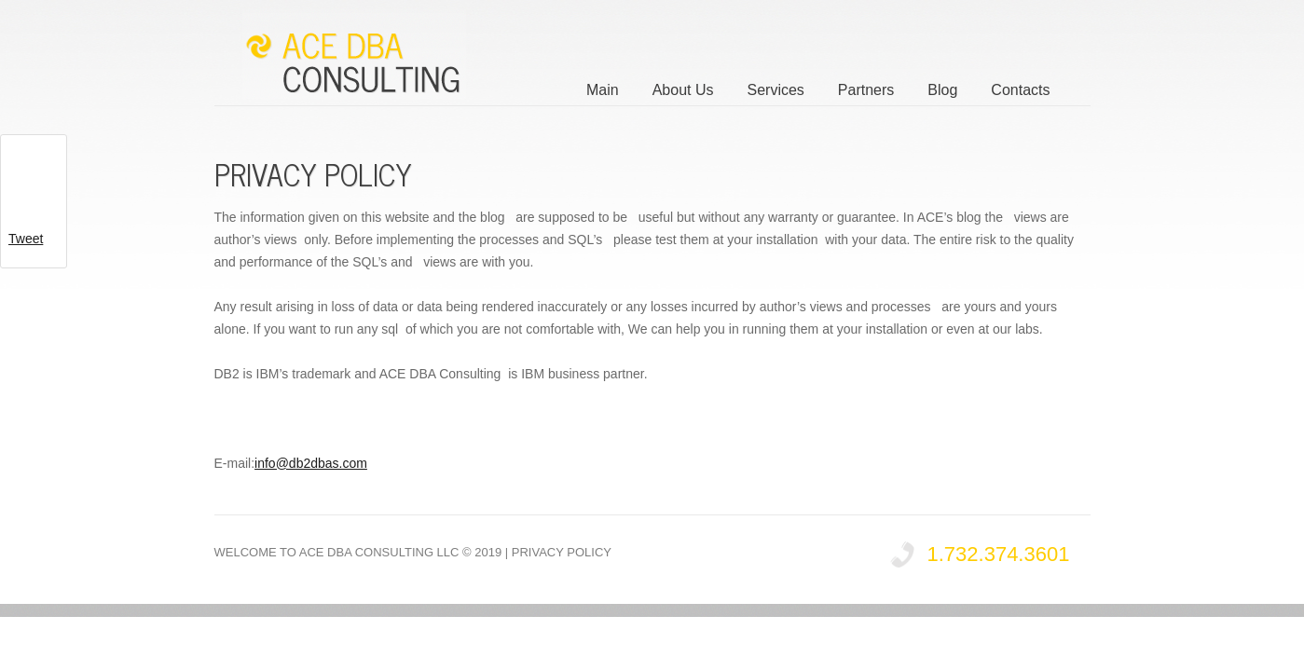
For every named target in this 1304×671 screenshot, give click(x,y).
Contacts (1020, 90)
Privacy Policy (561, 552)
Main (602, 90)
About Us (683, 90)
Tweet (25, 238)
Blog (942, 90)
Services (776, 90)
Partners (866, 90)
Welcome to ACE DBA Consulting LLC (337, 552)
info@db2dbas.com (310, 463)
